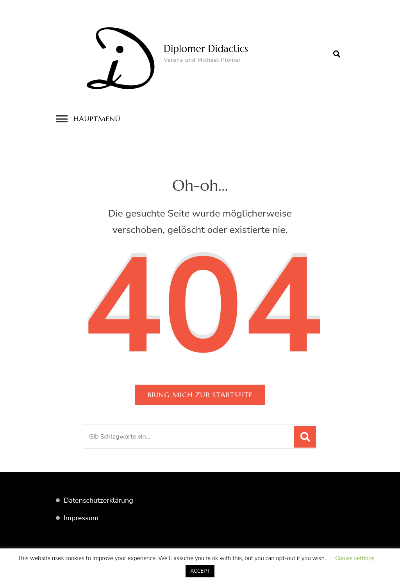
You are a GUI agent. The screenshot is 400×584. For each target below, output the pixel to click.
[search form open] (336, 54)
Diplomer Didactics (206, 48)
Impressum (81, 518)
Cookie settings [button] (355, 558)
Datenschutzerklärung (98, 500)
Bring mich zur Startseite (199, 394)
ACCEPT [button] (200, 571)
